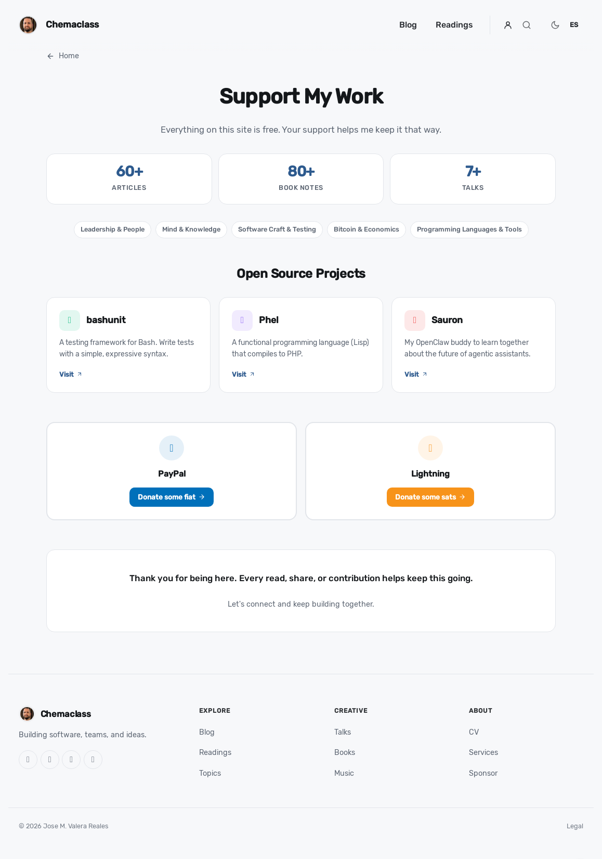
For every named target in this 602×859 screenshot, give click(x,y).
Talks (342, 732)
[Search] (526, 25)
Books (344, 752)
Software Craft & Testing (277, 229)
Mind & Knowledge (191, 229)
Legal (575, 826)
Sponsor (483, 773)
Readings (454, 25)
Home (62, 56)
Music (344, 773)
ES (574, 25)
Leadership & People (113, 229)
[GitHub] (28, 759)
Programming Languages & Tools (469, 229)
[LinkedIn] (71, 759)
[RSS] (93, 759)
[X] (50, 759)
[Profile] (508, 25)
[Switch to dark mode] (555, 25)
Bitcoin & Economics (366, 229)
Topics (210, 773)
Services (483, 752)
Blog (408, 25)
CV (474, 732)
